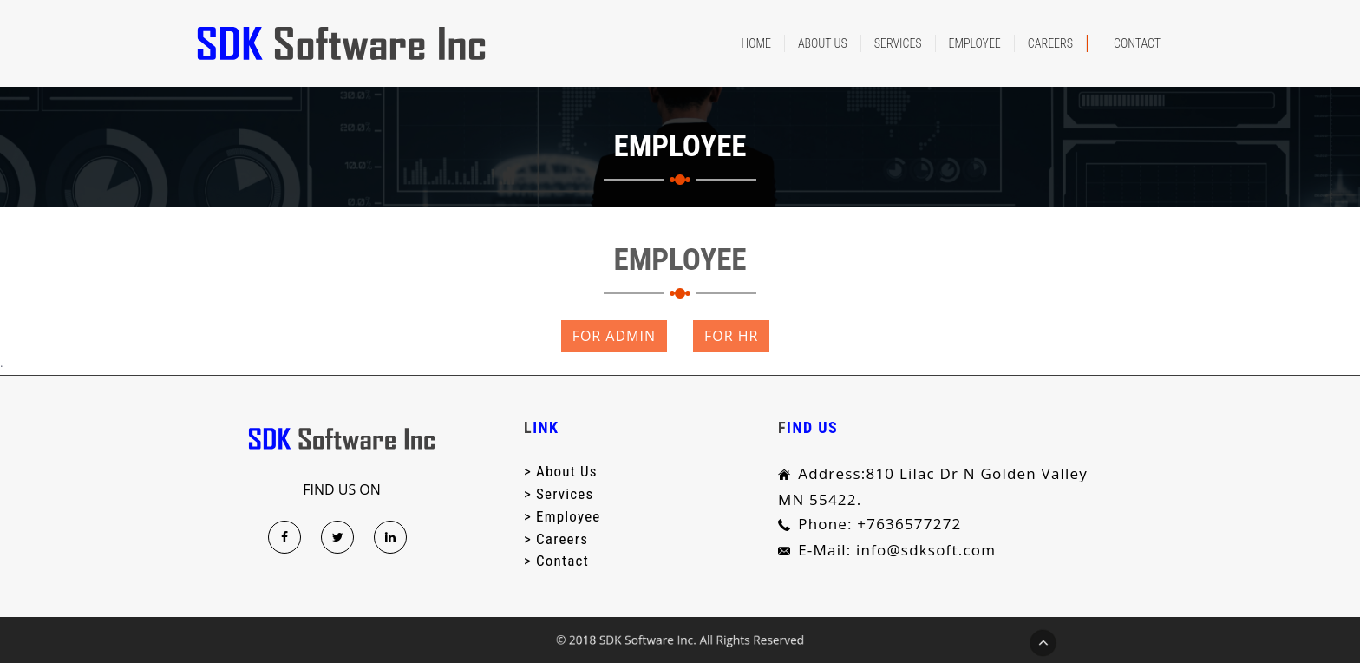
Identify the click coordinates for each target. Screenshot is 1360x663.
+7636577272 (906, 524)
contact (562, 560)
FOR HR (731, 335)
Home (756, 43)
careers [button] (1050, 43)
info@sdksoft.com (923, 550)
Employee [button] (975, 43)
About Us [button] (822, 43)
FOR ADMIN (614, 335)
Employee (568, 516)
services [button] (898, 43)
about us (567, 471)
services (564, 493)
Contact (1137, 43)
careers (562, 538)
